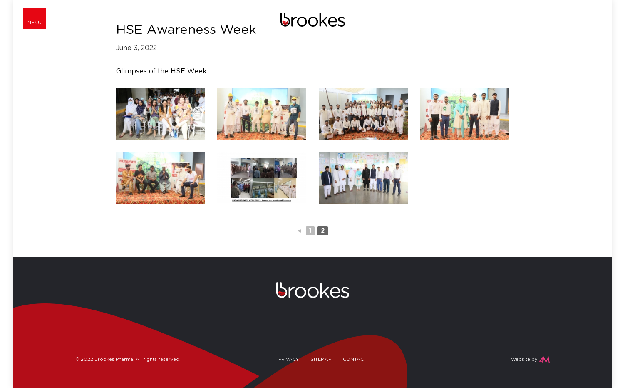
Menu (34, 22)
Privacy (288, 359)
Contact (355, 359)
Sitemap (320, 359)
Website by (524, 359)
